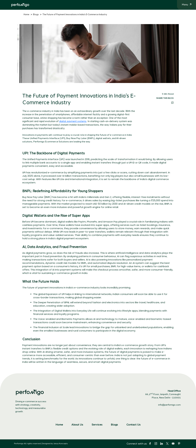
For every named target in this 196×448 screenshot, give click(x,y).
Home (26, 14)
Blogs (36, 14)
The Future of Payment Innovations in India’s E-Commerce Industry (74, 14)
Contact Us (133, 424)
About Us (77, 424)
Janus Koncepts (60, 444)
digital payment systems (72, 121)
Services (97, 424)
